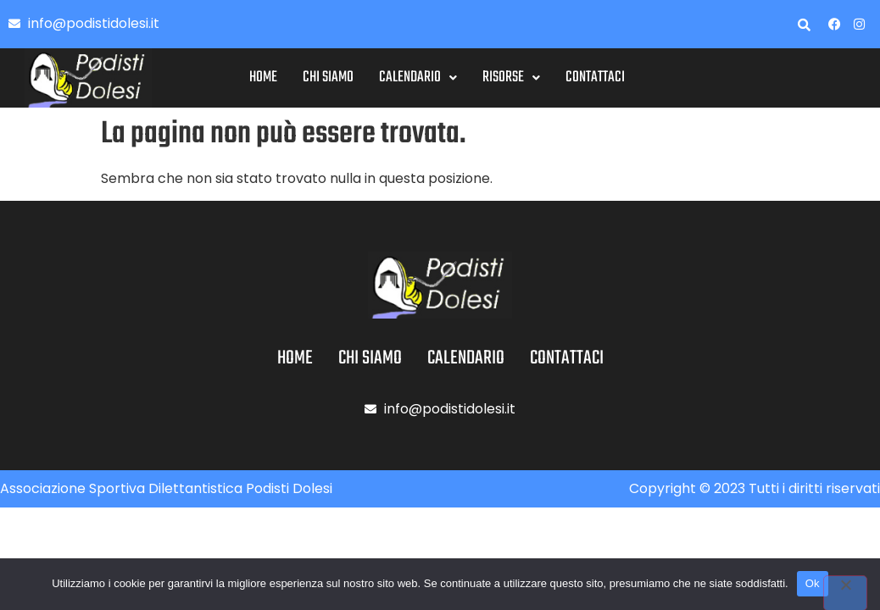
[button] (418, 78)
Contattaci (595, 77)
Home (263, 77)
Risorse (511, 77)
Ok (812, 583)
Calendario (418, 77)
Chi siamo (328, 77)
